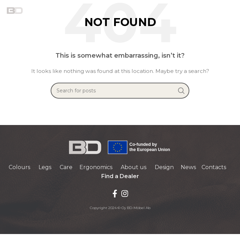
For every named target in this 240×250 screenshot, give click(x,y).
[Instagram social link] (124, 193)
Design (164, 167)
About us (133, 167)
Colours (19, 167)
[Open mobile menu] (231, 10)
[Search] (120, 91)
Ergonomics (95, 167)
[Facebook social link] (114, 193)
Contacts (214, 167)
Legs (44, 167)
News (188, 167)
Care (66, 167)
